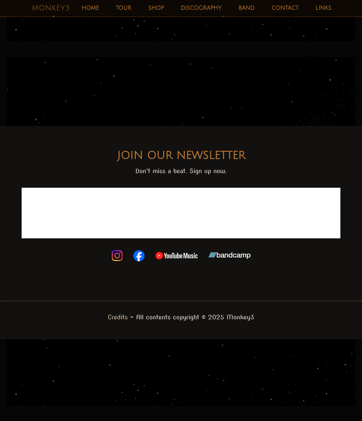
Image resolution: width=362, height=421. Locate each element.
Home (90, 8)
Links (323, 8)
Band (246, 8)
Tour (123, 8)
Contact (285, 8)
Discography (201, 8)
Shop (156, 8)
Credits (118, 317)
